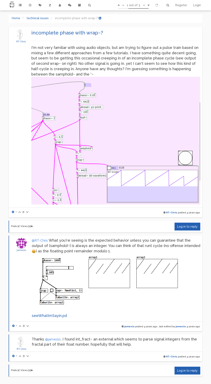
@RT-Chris (40, 240)
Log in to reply (187, 226)
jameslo (21, 250)
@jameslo (53, 339)
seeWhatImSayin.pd (49, 315)
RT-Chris (21, 41)
